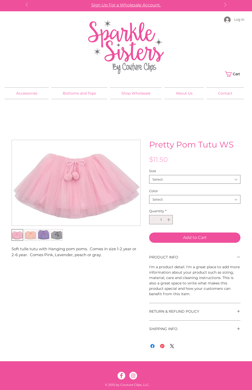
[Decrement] (153, 219)
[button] (235, 74)
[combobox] (194, 179)
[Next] (225, 5)
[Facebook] (121, 375)
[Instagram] (133, 375)
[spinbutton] (161, 219)
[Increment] (169, 219)
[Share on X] (172, 346)
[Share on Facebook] (152, 346)
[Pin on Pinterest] (162, 346)
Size (152, 171)
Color (153, 191)
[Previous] (27, 5)
